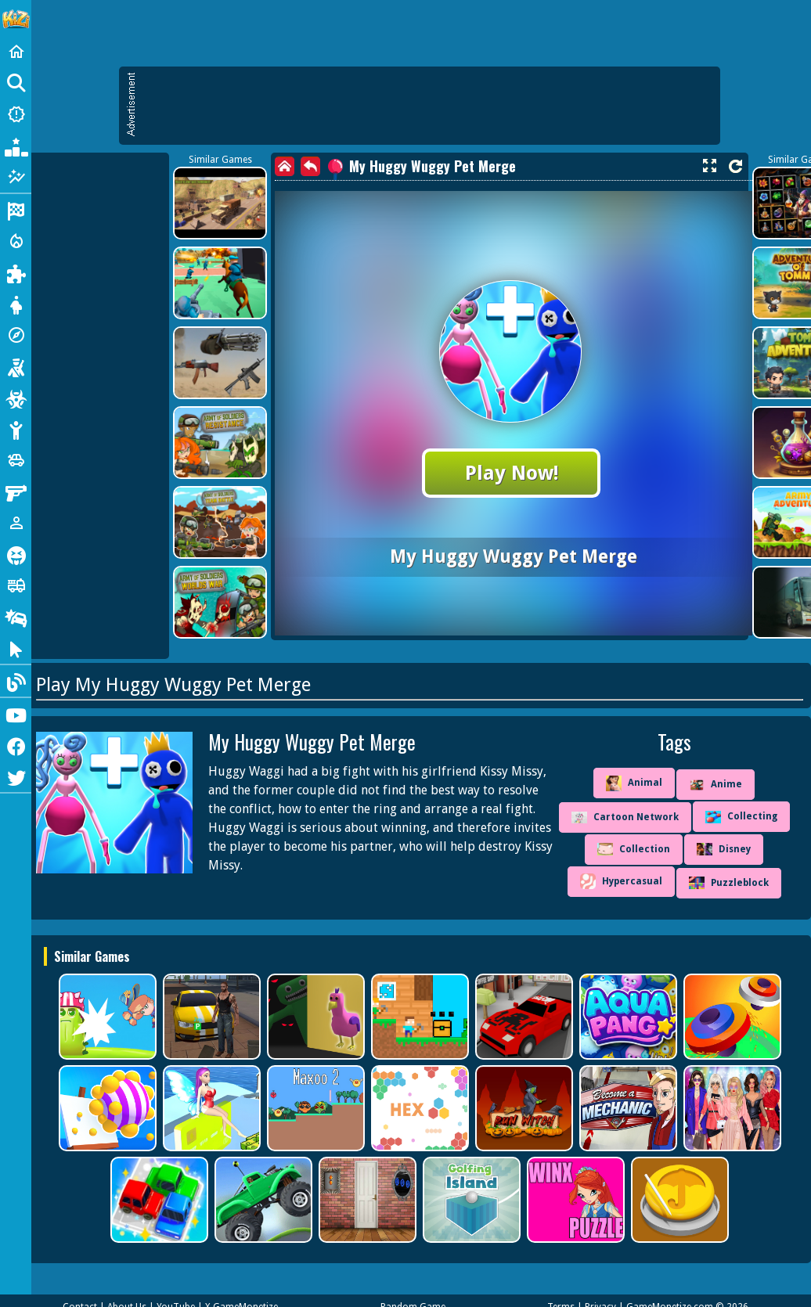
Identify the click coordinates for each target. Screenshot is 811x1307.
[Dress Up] (15, 303)
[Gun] (15, 491)
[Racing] (15, 209)
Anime (715, 785)
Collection (633, 849)
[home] (284, 166)
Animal (634, 783)
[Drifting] (15, 616)
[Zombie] (15, 397)
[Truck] (15, 585)
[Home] (15, 51)
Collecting (741, 817)
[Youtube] (15, 713)
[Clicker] (15, 648)
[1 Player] (15, 522)
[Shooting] (15, 366)
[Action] (15, 241)
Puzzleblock (729, 883)
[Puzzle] (15, 272)
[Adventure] (15, 335)
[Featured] (15, 177)
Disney (724, 849)
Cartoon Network (625, 817)
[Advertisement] (427, 105)
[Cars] (15, 460)
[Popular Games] (15, 145)
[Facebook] (15, 745)
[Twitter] (15, 776)
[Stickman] (15, 429)
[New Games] (15, 114)
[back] (310, 166)
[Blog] (15, 681)
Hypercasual (621, 881)
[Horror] (15, 554)
